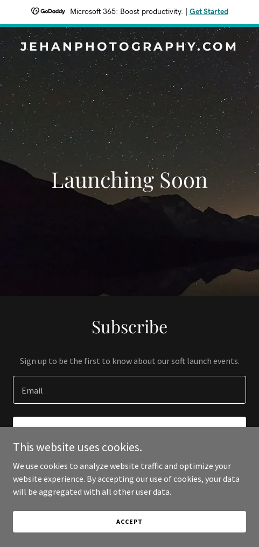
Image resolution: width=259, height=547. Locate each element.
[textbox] (129, 390)
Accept (129, 521)
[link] (129, 47)
